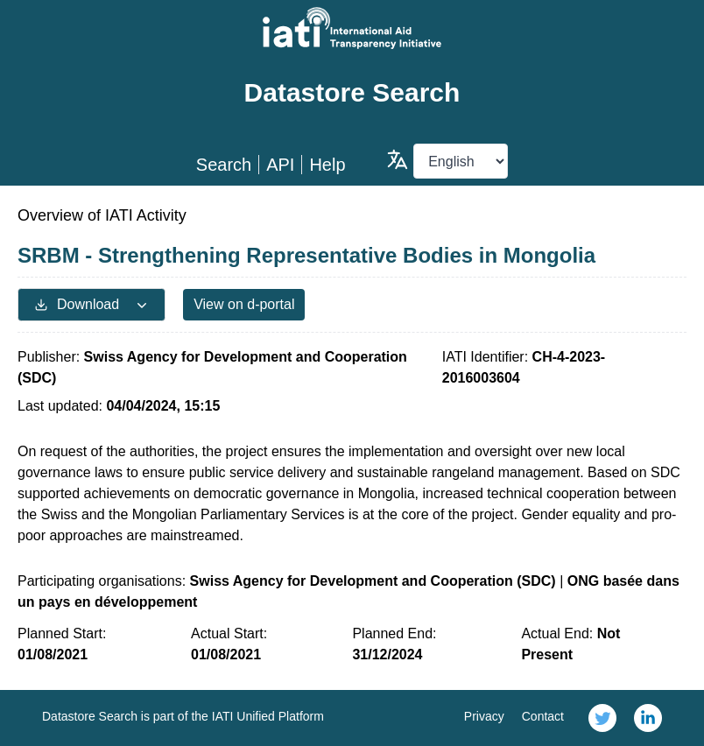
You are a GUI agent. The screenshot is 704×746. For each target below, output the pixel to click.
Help (327, 164)
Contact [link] (543, 716)
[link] (602, 718)
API (280, 164)
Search (223, 164)
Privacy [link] (484, 716)
